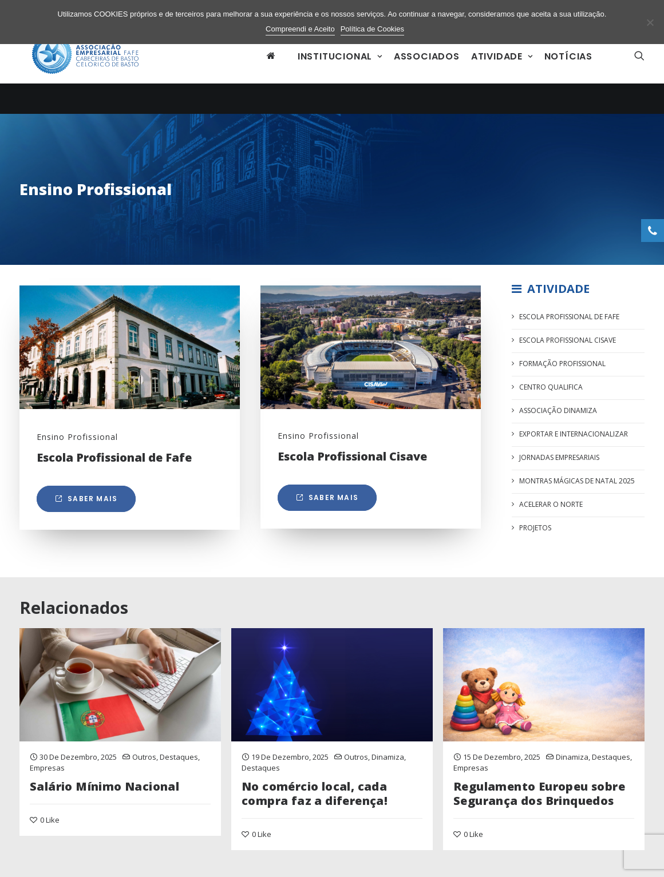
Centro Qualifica (551, 383)
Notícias (568, 70)
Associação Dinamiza (558, 406)
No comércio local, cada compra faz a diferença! (315, 789)
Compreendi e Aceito (300, 29)
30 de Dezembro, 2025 (78, 752)
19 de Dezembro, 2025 (290, 752)
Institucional (340, 70)
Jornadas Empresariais (559, 453)
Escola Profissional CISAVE (567, 336)
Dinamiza (387, 752)
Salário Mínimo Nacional (104, 781)
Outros (144, 752)
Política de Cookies (372, 29)
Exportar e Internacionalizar (573, 430)
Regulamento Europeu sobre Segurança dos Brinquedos (539, 789)
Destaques (179, 752)
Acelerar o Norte (551, 500)
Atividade (502, 70)
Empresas (47, 764)
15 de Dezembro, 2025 (501, 752)
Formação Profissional (562, 359)
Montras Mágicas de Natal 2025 (577, 477)
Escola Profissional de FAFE (569, 313)
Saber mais (86, 494)
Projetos (535, 524)
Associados (427, 70)
